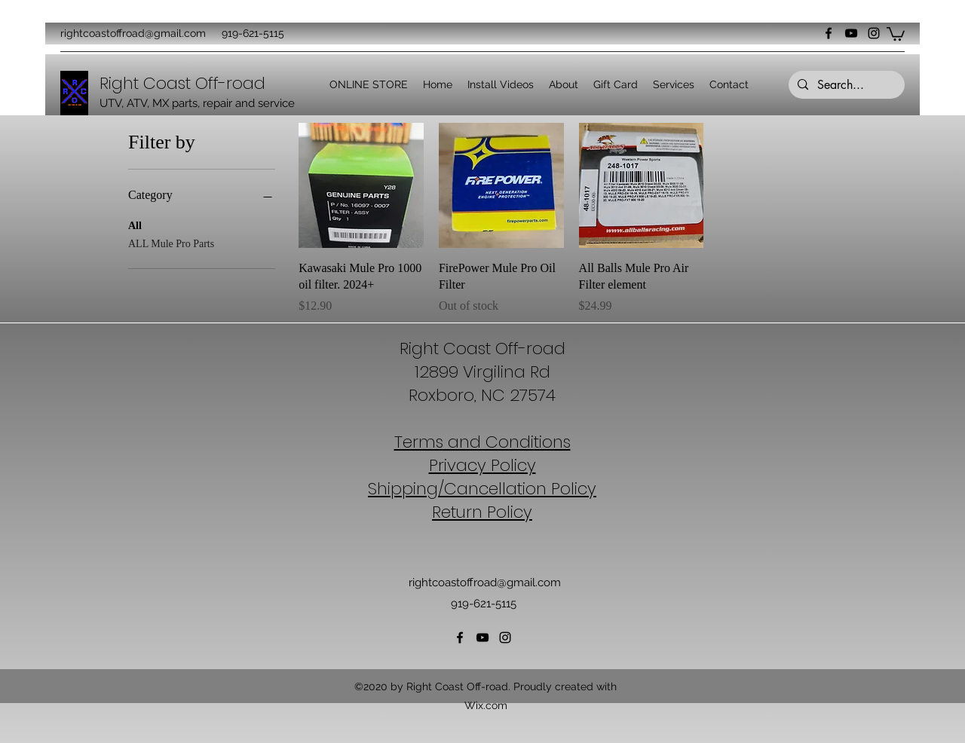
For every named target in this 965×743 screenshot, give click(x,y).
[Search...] (845, 85)
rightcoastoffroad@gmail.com (133, 33)
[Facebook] (828, 33)
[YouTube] (851, 33)
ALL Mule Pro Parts (171, 242)
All (135, 224)
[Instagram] (873, 33)
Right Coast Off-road (482, 348)
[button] (896, 33)
